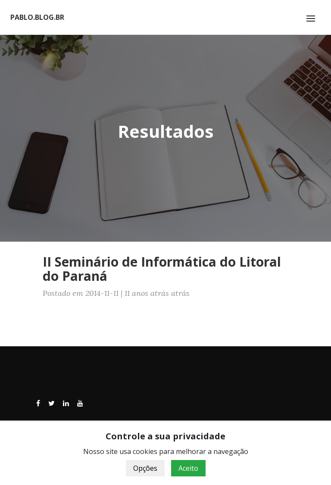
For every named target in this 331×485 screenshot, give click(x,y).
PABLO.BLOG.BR (37, 17)
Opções (145, 468)
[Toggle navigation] (311, 18)
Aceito (188, 468)
